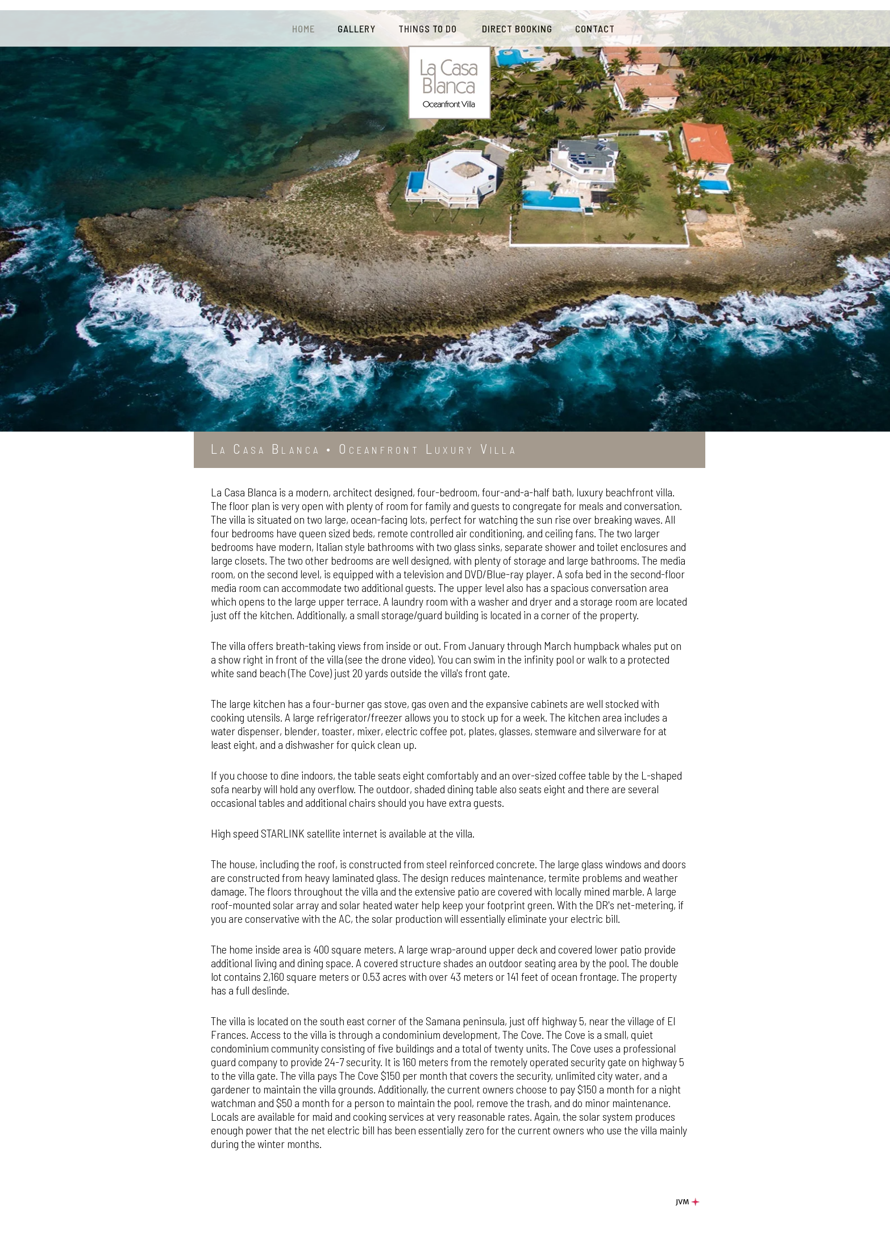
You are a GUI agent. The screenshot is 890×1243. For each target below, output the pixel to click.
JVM (689, 1202)
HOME (303, 28)
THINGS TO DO (428, 28)
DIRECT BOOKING (517, 28)
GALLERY (357, 28)
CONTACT (595, 28)
